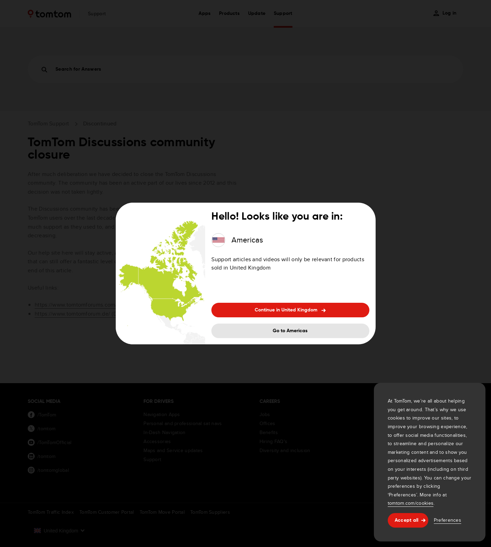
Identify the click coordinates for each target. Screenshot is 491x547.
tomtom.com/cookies (410, 503)
